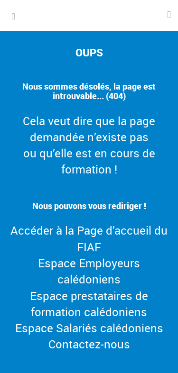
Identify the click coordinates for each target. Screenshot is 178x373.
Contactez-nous (89, 344)
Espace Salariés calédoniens (89, 328)
